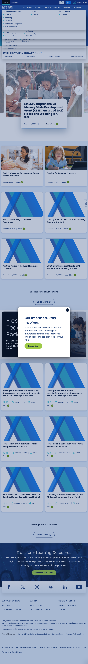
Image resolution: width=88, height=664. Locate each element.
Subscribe (33, 346)
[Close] (67, 310)
